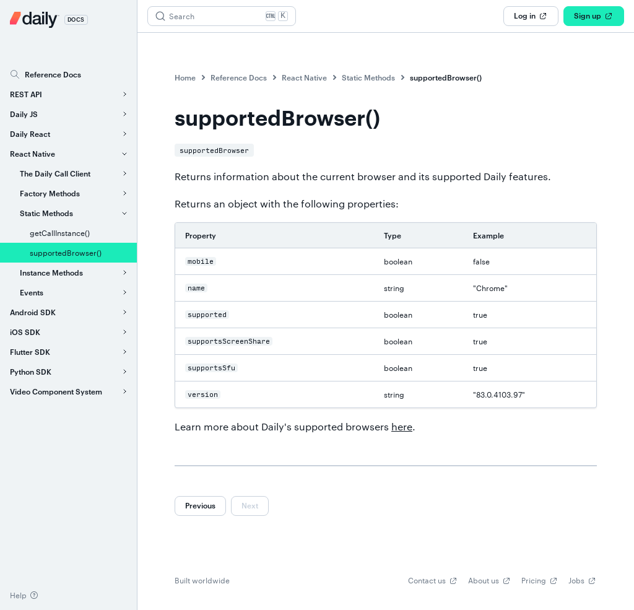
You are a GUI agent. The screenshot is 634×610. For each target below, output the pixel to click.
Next (249, 505)
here (401, 426)
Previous (200, 505)
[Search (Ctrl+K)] (221, 16)
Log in (531, 16)
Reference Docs (239, 77)
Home (185, 77)
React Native (304, 77)
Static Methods (368, 77)
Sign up (594, 16)
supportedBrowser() (446, 77)
